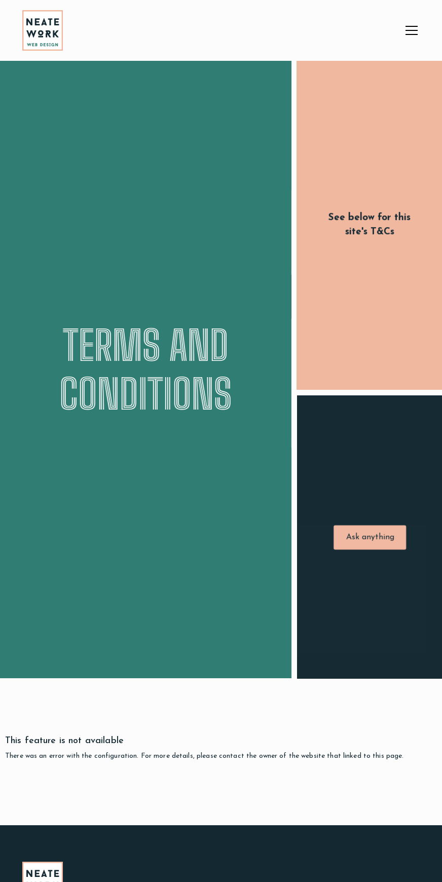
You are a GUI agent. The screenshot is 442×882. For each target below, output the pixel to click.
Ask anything (371, 538)
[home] (42, 30)
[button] (409, 30)
